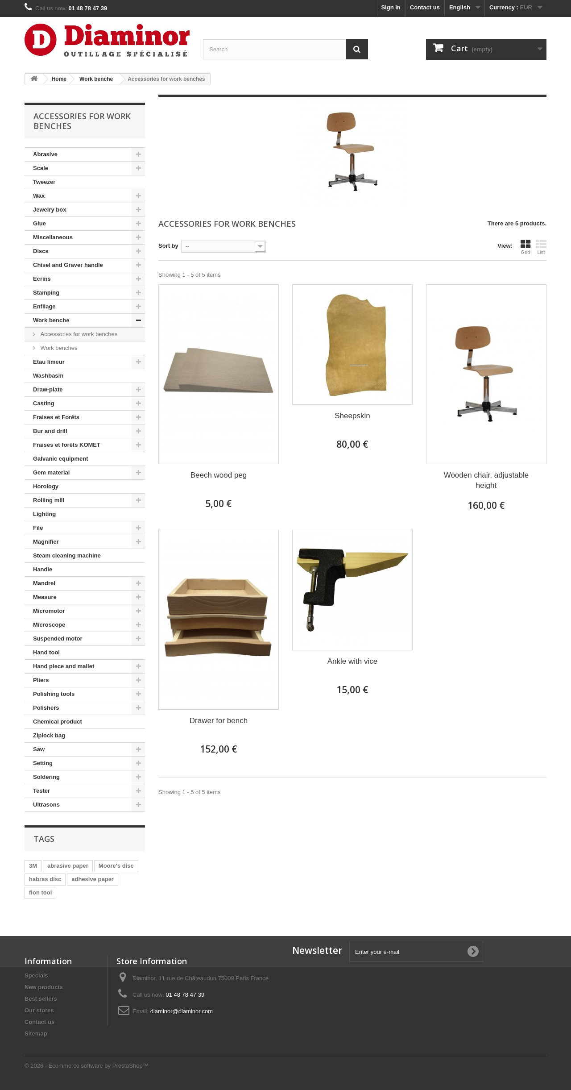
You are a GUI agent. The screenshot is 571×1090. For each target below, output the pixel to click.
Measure (45, 597)
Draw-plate (47, 389)
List (541, 247)
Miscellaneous (53, 237)
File (38, 527)
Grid (525, 247)
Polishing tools (53, 694)
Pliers (41, 680)
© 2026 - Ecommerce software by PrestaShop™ (87, 1065)
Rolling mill (48, 500)
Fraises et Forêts (56, 417)
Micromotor (49, 610)
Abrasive (45, 154)
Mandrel (44, 583)
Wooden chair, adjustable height (486, 480)
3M (33, 865)
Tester (41, 790)
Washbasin (48, 375)
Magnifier (46, 541)
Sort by (168, 245)
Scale (40, 168)
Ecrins (42, 278)
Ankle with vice (352, 661)
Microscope (49, 624)
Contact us (425, 7)
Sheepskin (352, 416)
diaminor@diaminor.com (181, 1011)
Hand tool (46, 652)
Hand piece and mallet (63, 666)
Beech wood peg (218, 475)
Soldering (46, 777)
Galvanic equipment (60, 458)
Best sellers (41, 998)
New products (44, 987)
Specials (36, 975)
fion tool (40, 892)
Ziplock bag (49, 735)
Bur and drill (50, 431)
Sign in (390, 7)
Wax (39, 195)
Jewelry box (49, 209)
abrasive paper (67, 865)
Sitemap (36, 1033)
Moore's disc (116, 865)
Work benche (51, 320)
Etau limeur (49, 361)
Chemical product (57, 721)
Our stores (39, 1010)
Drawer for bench (219, 720)
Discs (41, 251)
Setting (43, 763)
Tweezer (44, 182)
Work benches (58, 348)
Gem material (51, 472)
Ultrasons (46, 804)
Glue (39, 223)
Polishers (46, 707)
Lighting (44, 514)
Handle (42, 569)
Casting (43, 403)
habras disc (45, 879)
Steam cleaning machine (67, 555)
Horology (45, 486)
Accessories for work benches (78, 334)
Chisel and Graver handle (68, 265)
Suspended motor (58, 638)
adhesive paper (92, 879)
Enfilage (44, 306)
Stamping (46, 292)
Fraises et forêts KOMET (66, 444)
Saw (39, 749)
